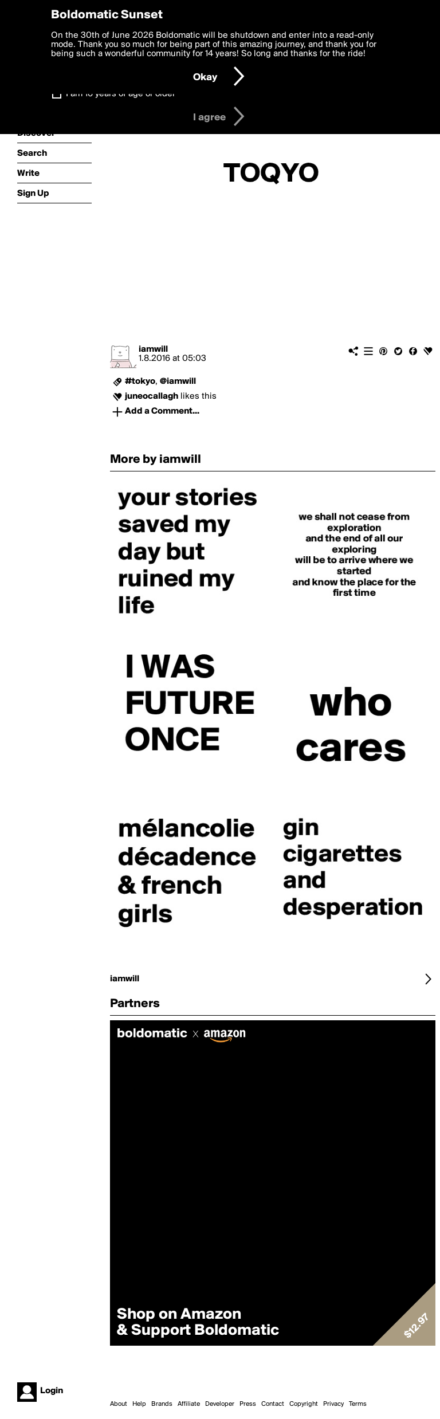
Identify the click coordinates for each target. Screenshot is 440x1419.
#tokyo (140, 381)
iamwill (153, 349)
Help (139, 1404)
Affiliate (189, 1404)
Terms (358, 1404)
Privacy (333, 1404)
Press (247, 1404)
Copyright (303, 1404)
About (118, 1404)
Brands (161, 1404)
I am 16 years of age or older (120, 94)
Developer (219, 1404)
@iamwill (178, 381)
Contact (272, 1404)
